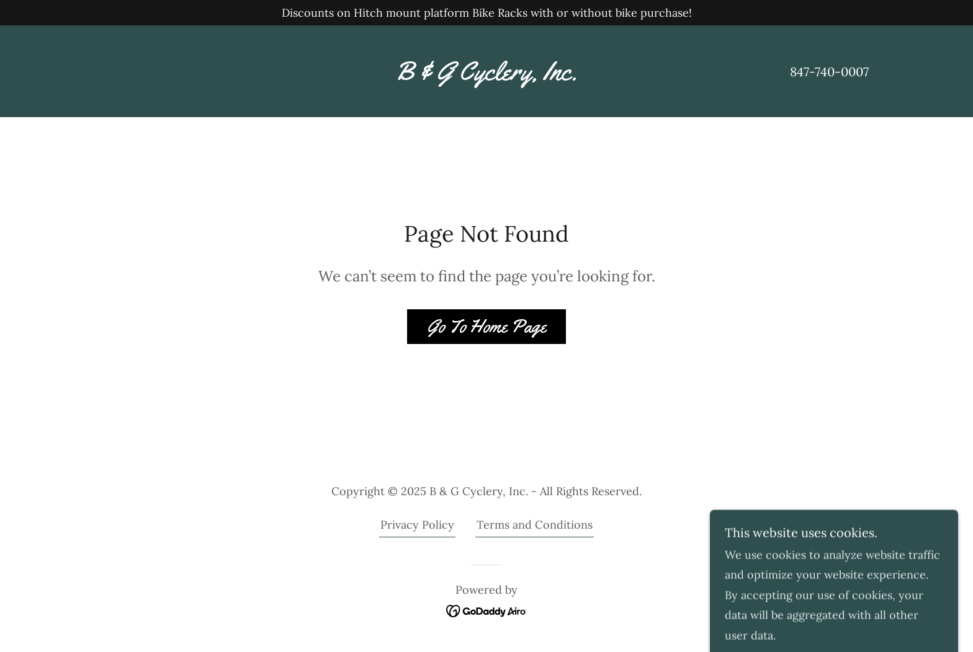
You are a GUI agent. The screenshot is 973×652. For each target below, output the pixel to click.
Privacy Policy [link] (417, 525)
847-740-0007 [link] (829, 71)
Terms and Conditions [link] (535, 525)
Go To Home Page (486, 326)
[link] (486, 76)
